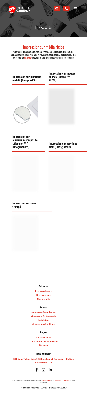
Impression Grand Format (43, 312)
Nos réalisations (43, 337)
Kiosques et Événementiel (43, 316)
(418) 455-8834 (16, 363)
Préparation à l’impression (45, 341)
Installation (43, 320)
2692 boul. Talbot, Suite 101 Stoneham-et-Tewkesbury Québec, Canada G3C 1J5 (43, 361)
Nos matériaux (43, 295)
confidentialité (46, 380)
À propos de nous (43, 291)
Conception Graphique (43, 324)
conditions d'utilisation (62, 380)
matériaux (28, 57)
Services (43, 345)
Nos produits (43, 299)
